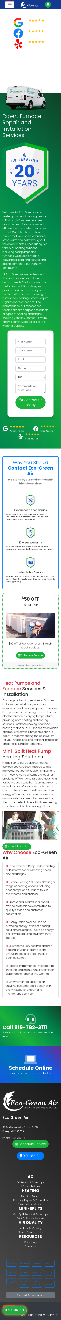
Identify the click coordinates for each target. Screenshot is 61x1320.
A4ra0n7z (49, 1284)
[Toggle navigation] (9, 4)
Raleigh (11, 1263)
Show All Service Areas (30, 1295)
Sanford (11, 1272)
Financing (30, 1242)
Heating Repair (30, 1196)
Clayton (11, 1281)
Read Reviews (38, 24)
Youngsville (24, 1263)
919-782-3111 (30, 1156)
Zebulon (36, 1263)
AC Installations (30, 1186)
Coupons (30, 1246)
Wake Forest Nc (37, 1283)
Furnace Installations (31, 1204)
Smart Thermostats (30, 1232)
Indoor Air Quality (30, 1228)
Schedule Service (30, 655)
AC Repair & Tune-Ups (30, 1182)
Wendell (49, 1263)
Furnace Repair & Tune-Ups (30, 1200)
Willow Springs (49, 1273)
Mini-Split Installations (30, 1218)
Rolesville (37, 1272)
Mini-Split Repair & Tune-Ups (30, 1214)
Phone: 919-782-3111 (14, 1138)
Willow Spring (24, 1283)
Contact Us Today (30, 402)
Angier (24, 1272)
